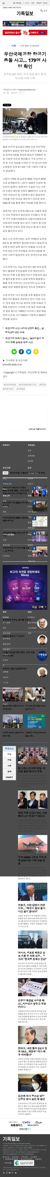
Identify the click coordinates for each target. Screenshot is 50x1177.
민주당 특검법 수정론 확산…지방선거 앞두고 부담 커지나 (32, 1004)
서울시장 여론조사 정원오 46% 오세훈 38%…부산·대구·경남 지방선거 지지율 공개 (16, 490)
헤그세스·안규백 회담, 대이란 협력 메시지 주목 (31, 770)
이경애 (5, 639)
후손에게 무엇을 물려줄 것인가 (17, 619)
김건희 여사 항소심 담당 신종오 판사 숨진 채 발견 (31, 1097)
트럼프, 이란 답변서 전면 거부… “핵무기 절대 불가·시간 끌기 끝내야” (32, 908)
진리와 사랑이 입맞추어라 (14, 668)
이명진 (5, 623)
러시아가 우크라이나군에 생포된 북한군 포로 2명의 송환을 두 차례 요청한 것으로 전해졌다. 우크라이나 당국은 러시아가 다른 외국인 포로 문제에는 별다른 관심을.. (32, 968)
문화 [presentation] (9, 771)
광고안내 (15, 1157)
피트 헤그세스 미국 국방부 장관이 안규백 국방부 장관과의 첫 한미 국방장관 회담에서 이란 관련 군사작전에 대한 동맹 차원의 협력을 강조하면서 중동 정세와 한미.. (32, 781)
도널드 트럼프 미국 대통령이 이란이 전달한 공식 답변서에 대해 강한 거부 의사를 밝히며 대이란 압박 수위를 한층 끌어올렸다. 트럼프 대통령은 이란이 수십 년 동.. (32, 921)
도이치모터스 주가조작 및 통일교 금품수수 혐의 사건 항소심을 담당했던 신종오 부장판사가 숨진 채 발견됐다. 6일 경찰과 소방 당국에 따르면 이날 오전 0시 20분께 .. (32, 1108)
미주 (32, 3)
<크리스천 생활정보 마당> (37, 429)
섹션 (4, 3)
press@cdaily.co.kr (27, 89)
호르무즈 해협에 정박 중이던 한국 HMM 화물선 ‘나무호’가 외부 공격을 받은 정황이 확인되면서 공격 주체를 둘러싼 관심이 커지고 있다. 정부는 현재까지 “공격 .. (32, 873)
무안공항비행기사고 (28, 384)
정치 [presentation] (9, 754)
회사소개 (6, 1157)
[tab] (9, 754)
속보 (5, 472)
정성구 (5, 672)
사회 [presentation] (9, 765)
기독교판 (18, 3)
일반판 (27, 3)
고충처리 (38, 1159)
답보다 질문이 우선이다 (13, 636)
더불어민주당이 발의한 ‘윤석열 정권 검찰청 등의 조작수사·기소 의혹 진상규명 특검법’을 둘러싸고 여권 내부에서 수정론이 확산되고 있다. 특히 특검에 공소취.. (32, 1016)
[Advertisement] (25, 451)
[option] (14, 699)
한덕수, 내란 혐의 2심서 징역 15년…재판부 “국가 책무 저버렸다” (32, 1051)
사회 (13, 45)
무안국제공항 (10, 384)
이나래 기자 (15, 89)
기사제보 (33, 1157)
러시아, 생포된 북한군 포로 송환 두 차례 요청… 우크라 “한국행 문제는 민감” (32, 956)
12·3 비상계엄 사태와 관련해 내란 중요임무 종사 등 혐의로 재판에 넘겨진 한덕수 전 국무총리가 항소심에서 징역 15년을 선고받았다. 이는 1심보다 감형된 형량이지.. (32, 1064)
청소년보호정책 (26, 1159)
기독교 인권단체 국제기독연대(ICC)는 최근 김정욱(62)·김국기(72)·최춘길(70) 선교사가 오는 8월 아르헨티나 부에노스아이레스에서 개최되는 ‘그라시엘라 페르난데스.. (32, 825)
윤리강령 (8, 1163)
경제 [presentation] (9, 760)
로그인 (45, 3)
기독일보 (21, 389)
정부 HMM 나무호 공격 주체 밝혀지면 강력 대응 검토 (32, 860)
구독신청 (39, 3)
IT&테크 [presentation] (9, 777)
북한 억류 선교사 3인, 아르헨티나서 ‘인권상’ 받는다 (32, 814)
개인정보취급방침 (11, 1159)
